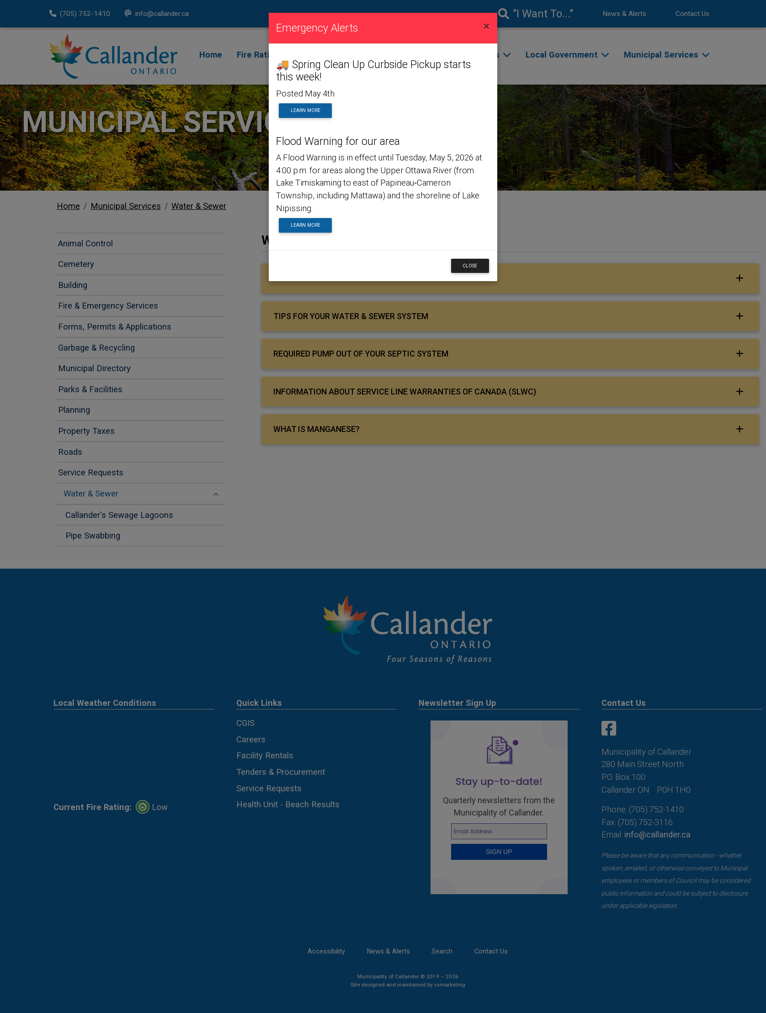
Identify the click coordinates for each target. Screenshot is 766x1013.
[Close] (486, 26)
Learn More (305, 110)
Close (470, 266)
